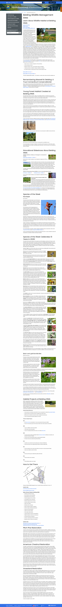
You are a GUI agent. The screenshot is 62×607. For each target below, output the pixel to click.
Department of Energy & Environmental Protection (17, 12)
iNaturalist (48, 393)
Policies (7, 605)
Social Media (23, 605)
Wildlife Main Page (11, 15)
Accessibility (11, 605)
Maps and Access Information (13, 25)
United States (36, 605)
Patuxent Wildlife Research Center (28, 490)
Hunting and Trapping (11, 24)
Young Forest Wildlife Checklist (38, 229)
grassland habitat (52, 412)
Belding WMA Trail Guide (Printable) (29, 73)
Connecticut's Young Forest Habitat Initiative (37, 119)
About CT (15, 605)
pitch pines (43, 430)
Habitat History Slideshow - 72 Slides (29, 157)
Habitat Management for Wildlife (13, 18)
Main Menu (9, 27)
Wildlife (25, 12)
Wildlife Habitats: (26, 154)
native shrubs (28, 422)
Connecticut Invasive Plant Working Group (30, 524)
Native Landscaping (26, 27)
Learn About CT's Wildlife (12, 16)
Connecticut (42, 605)
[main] (31, 304)
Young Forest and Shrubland (50, 119)
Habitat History (25, 26)
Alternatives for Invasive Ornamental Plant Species (31, 523)
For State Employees (29, 605)
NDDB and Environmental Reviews (13, 22)
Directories (19, 605)
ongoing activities (29, 46)
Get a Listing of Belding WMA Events (29, 28)
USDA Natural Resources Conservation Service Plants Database (33, 525)
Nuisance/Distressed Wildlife (13, 20)
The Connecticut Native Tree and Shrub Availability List (32, 187)
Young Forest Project (26, 229)
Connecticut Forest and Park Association (29, 488)
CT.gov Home (8, 12)
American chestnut (42, 434)
